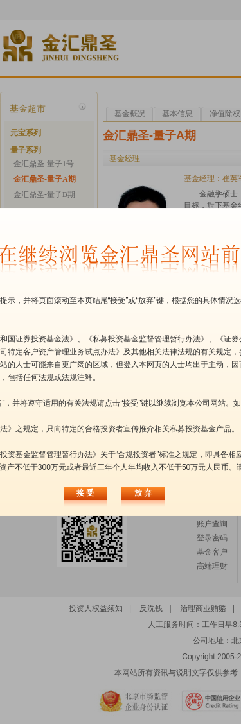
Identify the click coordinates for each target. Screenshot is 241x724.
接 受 (85, 492)
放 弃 (143, 492)
